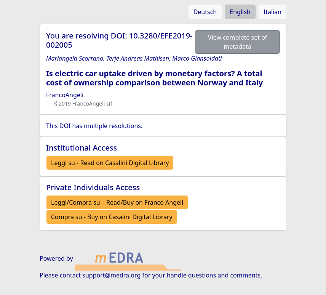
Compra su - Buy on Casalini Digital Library (112, 217)
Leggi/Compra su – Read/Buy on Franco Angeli (117, 202)
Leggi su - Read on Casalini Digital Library (110, 163)
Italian (272, 12)
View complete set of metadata (237, 42)
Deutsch (205, 12)
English (240, 12)
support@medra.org (111, 275)
